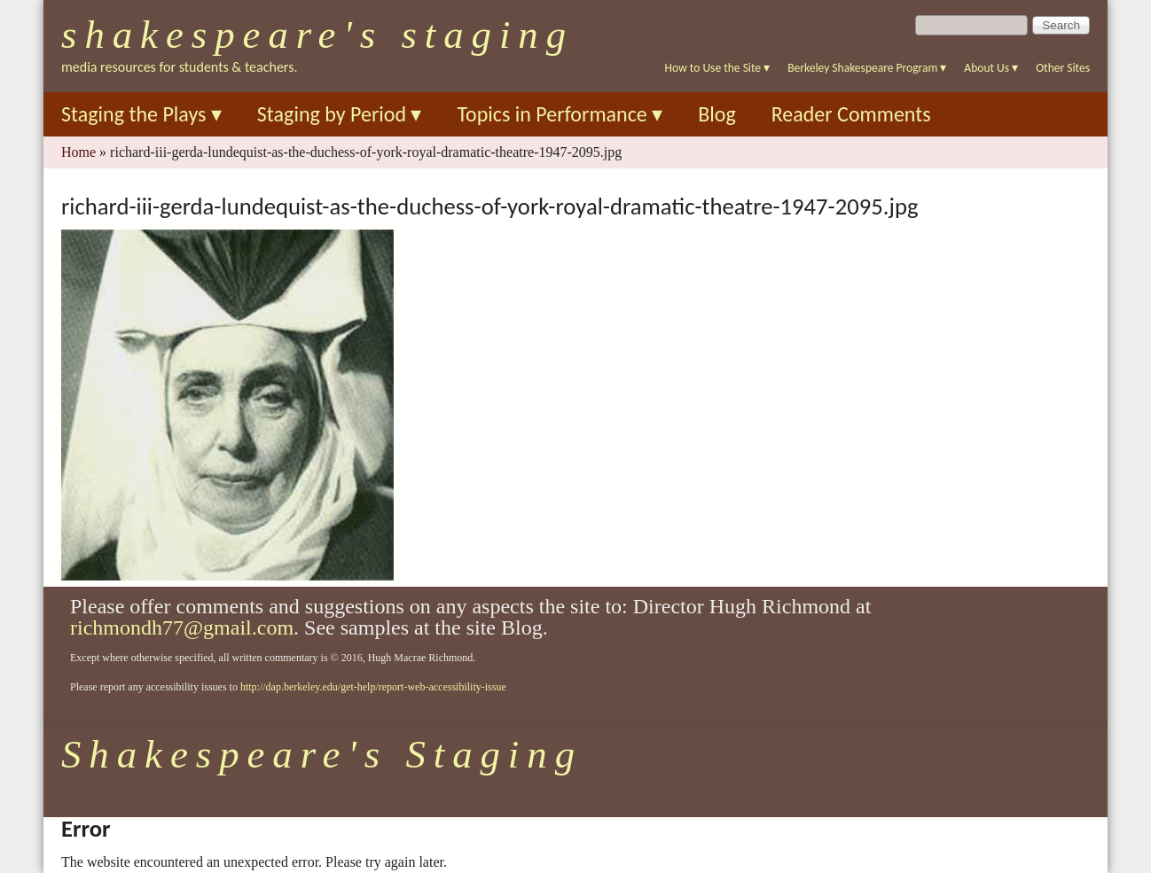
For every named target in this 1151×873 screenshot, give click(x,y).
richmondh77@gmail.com (182, 627)
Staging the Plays (141, 114)
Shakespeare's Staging (317, 34)
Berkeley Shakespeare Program (866, 67)
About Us (991, 67)
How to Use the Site (718, 67)
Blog (717, 114)
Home (78, 152)
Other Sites (1063, 67)
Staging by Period (339, 114)
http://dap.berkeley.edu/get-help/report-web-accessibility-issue (373, 687)
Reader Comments (851, 114)
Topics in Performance (559, 114)
